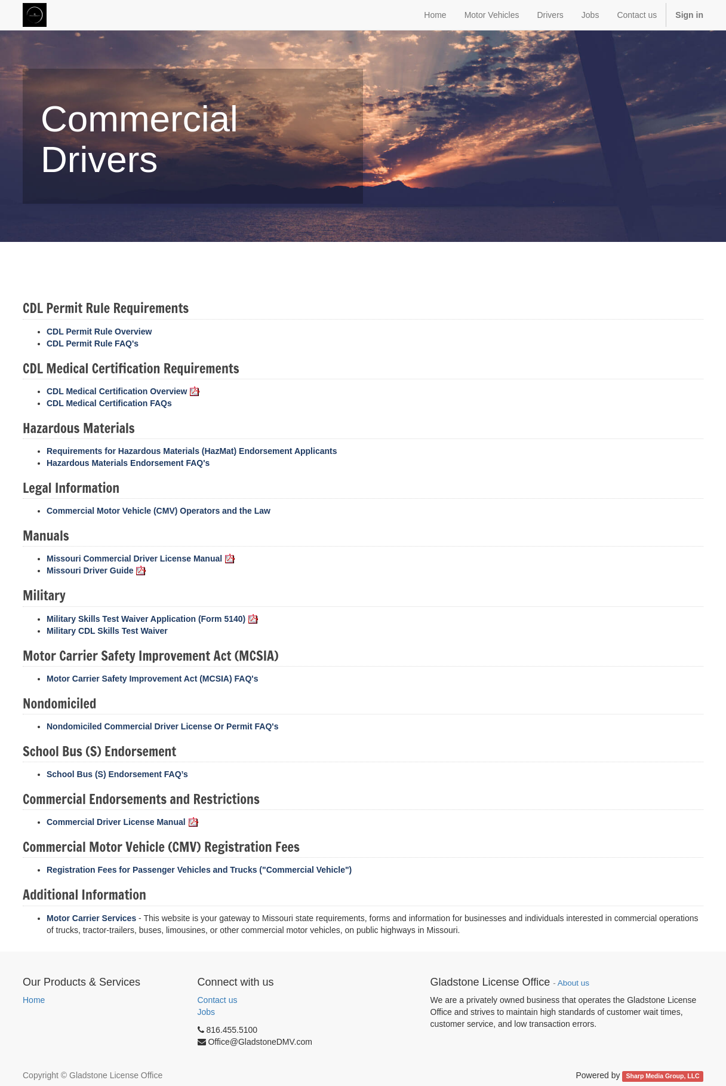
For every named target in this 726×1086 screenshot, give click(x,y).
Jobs (207, 1012)
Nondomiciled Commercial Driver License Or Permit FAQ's (162, 726)
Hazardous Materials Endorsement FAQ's (128, 463)
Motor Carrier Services (91, 918)
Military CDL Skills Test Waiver (107, 631)
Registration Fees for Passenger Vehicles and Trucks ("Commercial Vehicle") (199, 870)
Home (34, 1000)
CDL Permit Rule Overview (99, 331)
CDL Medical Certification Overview (123, 391)
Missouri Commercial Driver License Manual (141, 558)
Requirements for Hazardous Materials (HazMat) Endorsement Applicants (192, 451)
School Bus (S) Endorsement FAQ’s (117, 774)
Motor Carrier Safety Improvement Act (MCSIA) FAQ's (152, 678)
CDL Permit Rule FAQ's (93, 343)
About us (573, 982)
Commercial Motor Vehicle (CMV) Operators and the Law (158, 511)
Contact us (218, 1000)
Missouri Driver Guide (96, 570)
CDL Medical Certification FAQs (109, 403)
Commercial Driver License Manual (122, 822)
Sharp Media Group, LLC (663, 1075)
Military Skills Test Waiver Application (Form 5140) (152, 619)
